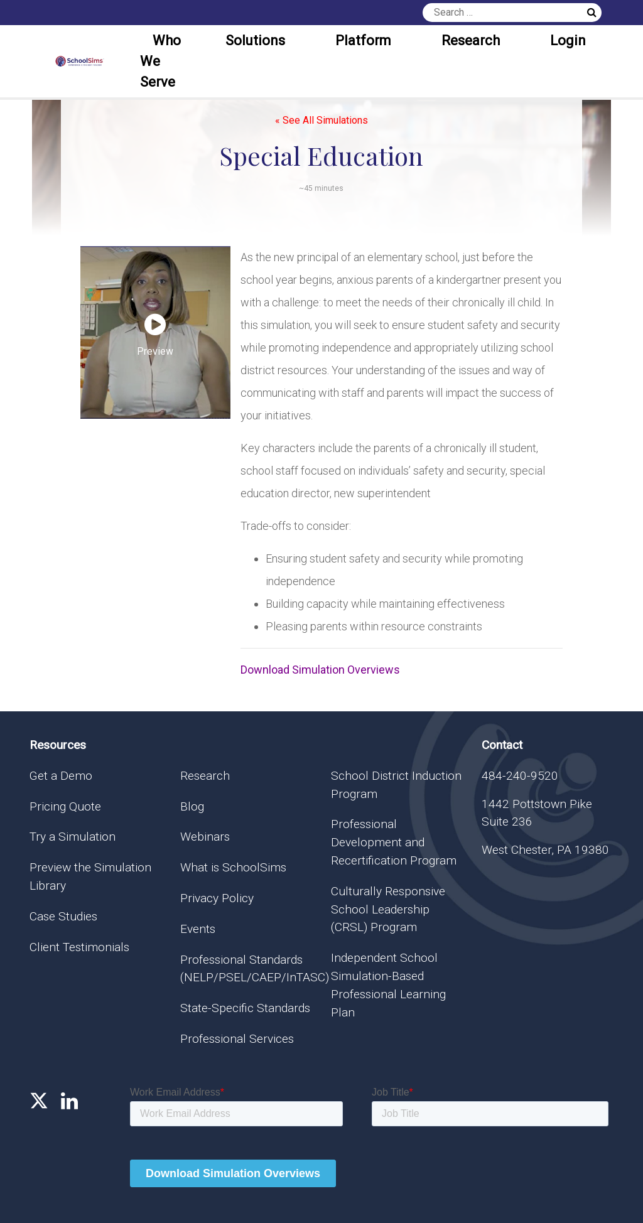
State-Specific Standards (245, 1008)
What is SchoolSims (233, 867)
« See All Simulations (321, 120)
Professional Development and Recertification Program (394, 842)
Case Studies (63, 916)
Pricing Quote (65, 806)
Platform (363, 40)
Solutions (255, 40)
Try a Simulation (73, 836)
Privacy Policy (217, 898)
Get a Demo (61, 775)
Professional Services (237, 1039)
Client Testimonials (79, 947)
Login (568, 40)
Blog (192, 806)
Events (197, 929)
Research (470, 40)
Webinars (205, 836)
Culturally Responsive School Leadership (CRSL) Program (388, 909)
